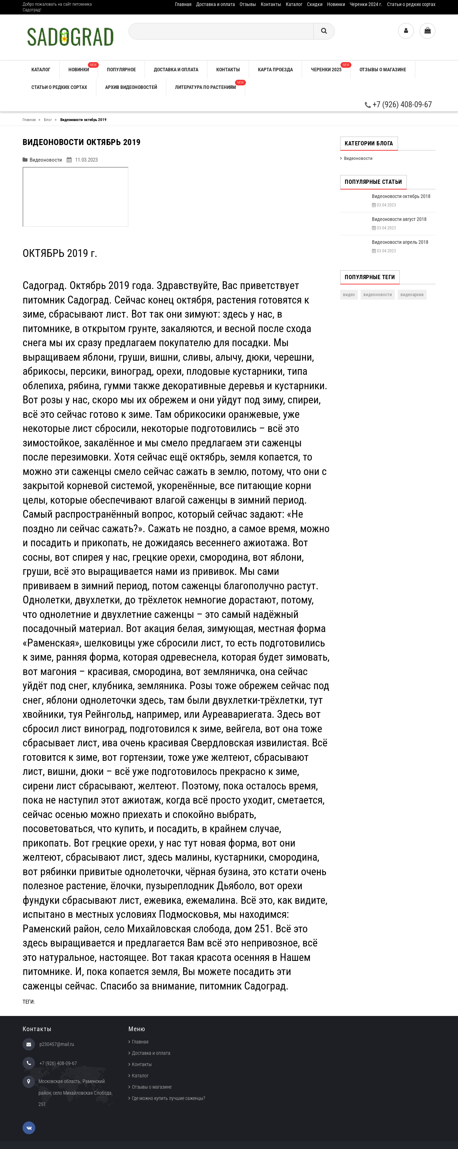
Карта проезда (275, 69)
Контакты (271, 4)
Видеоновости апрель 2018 (400, 242)
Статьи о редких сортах (411, 4)
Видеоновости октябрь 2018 (401, 196)
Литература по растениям (210, 85)
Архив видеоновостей (131, 87)
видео (349, 294)
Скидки (315, 4)
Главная (183, 4)
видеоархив (412, 294)
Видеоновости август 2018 (399, 219)
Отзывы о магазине (383, 69)
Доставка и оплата (215, 4)
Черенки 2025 (330, 67)
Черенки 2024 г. (366, 4)
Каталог (294, 4)
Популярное (121, 69)
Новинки (336, 4)
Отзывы (248, 4)
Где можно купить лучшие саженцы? (168, 1098)
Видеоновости (46, 160)
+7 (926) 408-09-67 (398, 104)
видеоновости (377, 294)
